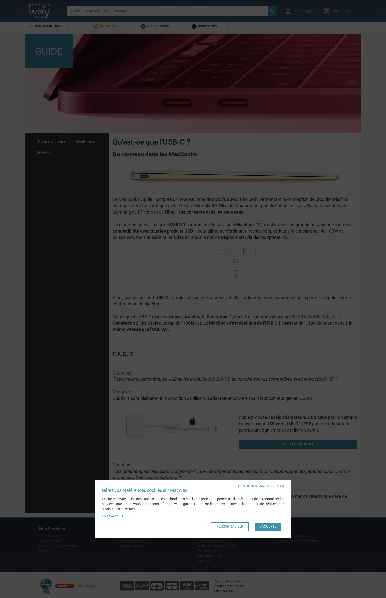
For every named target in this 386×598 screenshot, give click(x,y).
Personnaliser (229, 526)
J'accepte (267, 526)
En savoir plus (112, 516)
